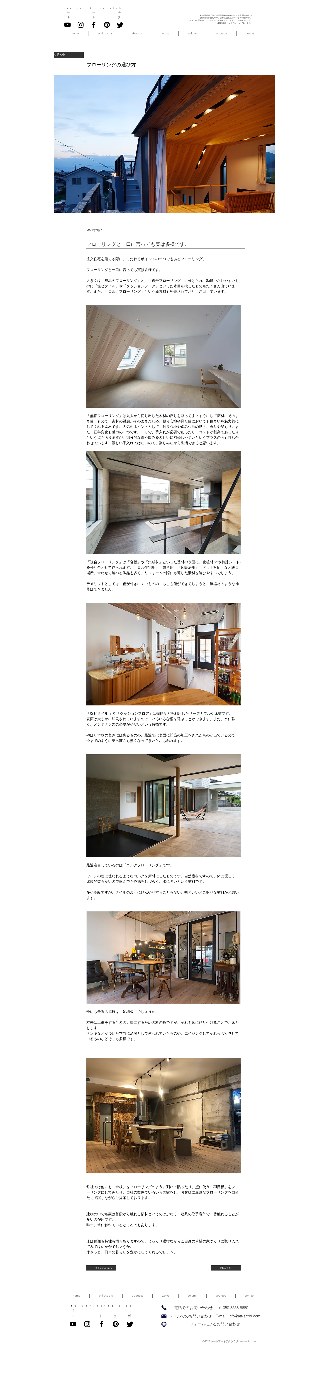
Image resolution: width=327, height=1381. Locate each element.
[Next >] (226, 1268)
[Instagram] (81, 25)
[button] (137, 33)
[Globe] (164, 1324)
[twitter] (120, 25)
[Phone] (164, 1307)
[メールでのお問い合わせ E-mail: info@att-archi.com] (214, 1316)
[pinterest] (107, 25)
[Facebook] (94, 25)
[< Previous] (101, 1268)
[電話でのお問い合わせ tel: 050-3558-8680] (211, 1308)
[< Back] (69, 55)
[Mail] (164, 1316)
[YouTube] (67, 25)
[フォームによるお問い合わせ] (214, 1324)
